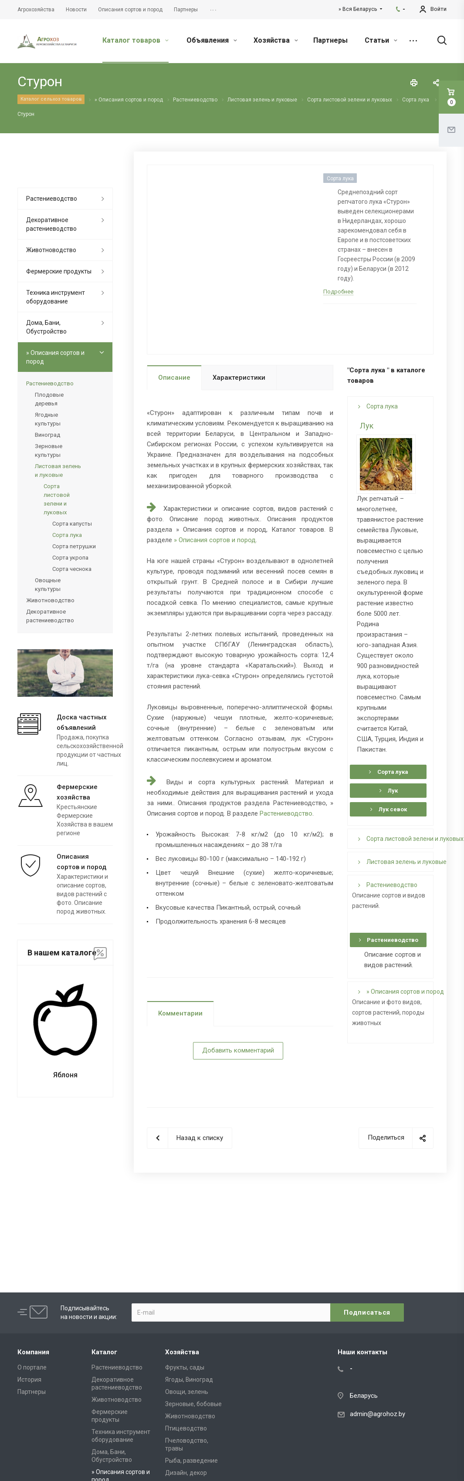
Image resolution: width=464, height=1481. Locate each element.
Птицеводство (186, 1428)
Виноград (47, 435)
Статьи (381, 40)
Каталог (104, 1352)
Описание (174, 377)
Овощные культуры (48, 584)
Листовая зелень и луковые (402, 861)
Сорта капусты (72, 523)
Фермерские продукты (58, 271)
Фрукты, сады (184, 1367)
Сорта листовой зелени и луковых (411, 838)
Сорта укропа (70, 557)
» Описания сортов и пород (215, 540)
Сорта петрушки (74, 546)
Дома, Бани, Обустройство (46, 327)
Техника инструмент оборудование (55, 297)
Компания (33, 1352)
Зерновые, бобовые (193, 1403)
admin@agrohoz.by (377, 1414)
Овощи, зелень (186, 1391)
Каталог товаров (135, 40)
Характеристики (239, 377)
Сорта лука (378, 406)
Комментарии (180, 1013)
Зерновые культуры (48, 450)
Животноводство (51, 249)
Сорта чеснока (71, 569)
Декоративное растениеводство (51, 224)
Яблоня (65, 1075)
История (29, 1379)
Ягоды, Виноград (189, 1379)
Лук (366, 425)
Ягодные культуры (48, 419)
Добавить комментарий (238, 1050)
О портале (32, 1367)
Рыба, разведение (191, 1460)
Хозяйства (276, 40)
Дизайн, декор (186, 1472)
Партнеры (330, 40)
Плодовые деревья (49, 399)
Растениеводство (286, 813)
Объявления (211, 40)
